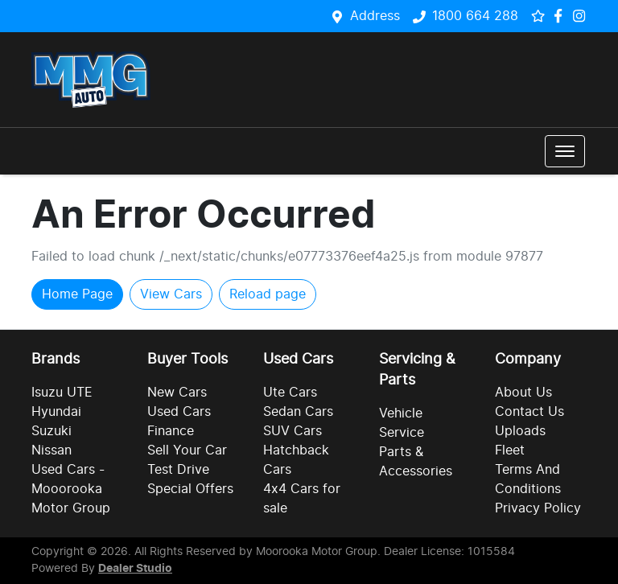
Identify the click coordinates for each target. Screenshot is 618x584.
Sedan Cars (298, 411)
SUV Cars (292, 431)
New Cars (177, 392)
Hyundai (56, 411)
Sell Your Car (187, 450)
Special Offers (190, 489)
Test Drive (178, 469)
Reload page (267, 294)
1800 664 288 (475, 16)
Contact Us (529, 411)
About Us (523, 392)
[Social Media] (561, 16)
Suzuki (51, 431)
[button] (565, 151)
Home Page (77, 294)
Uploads (520, 431)
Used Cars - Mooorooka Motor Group (70, 489)
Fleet (510, 450)
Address (375, 16)
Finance (170, 431)
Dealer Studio (135, 568)
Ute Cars (290, 392)
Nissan (51, 450)
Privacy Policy (538, 508)
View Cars (171, 294)
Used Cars (179, 411)
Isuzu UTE (62, 392)
